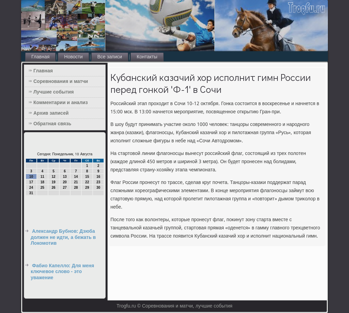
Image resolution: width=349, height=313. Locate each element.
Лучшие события (53, 92)
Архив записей (51, 113)
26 (54, 187)
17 (31, 182)
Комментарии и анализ (60, 103)
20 (64, 182)
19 (54, 182)
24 (31, 187)
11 (42, 177)
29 (87, 187)
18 (42, 182)
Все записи (109, 57)
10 (31, 177)
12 (54, 177)
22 (87, 182)
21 (76, 182)
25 (42, 187)
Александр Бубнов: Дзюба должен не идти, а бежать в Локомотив (63, 237)
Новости (73, 57)
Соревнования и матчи (60, 81)
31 (31, 193)
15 (87, 177)
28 (76, 187)
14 (76, 177)
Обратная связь (52, 124)
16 (98, 177)
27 (64, 187)
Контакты (147, 57)
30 (98, 187)
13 (64, 177)
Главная (40, 57)
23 (98, 182)
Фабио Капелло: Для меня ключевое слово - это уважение (62, 272)
